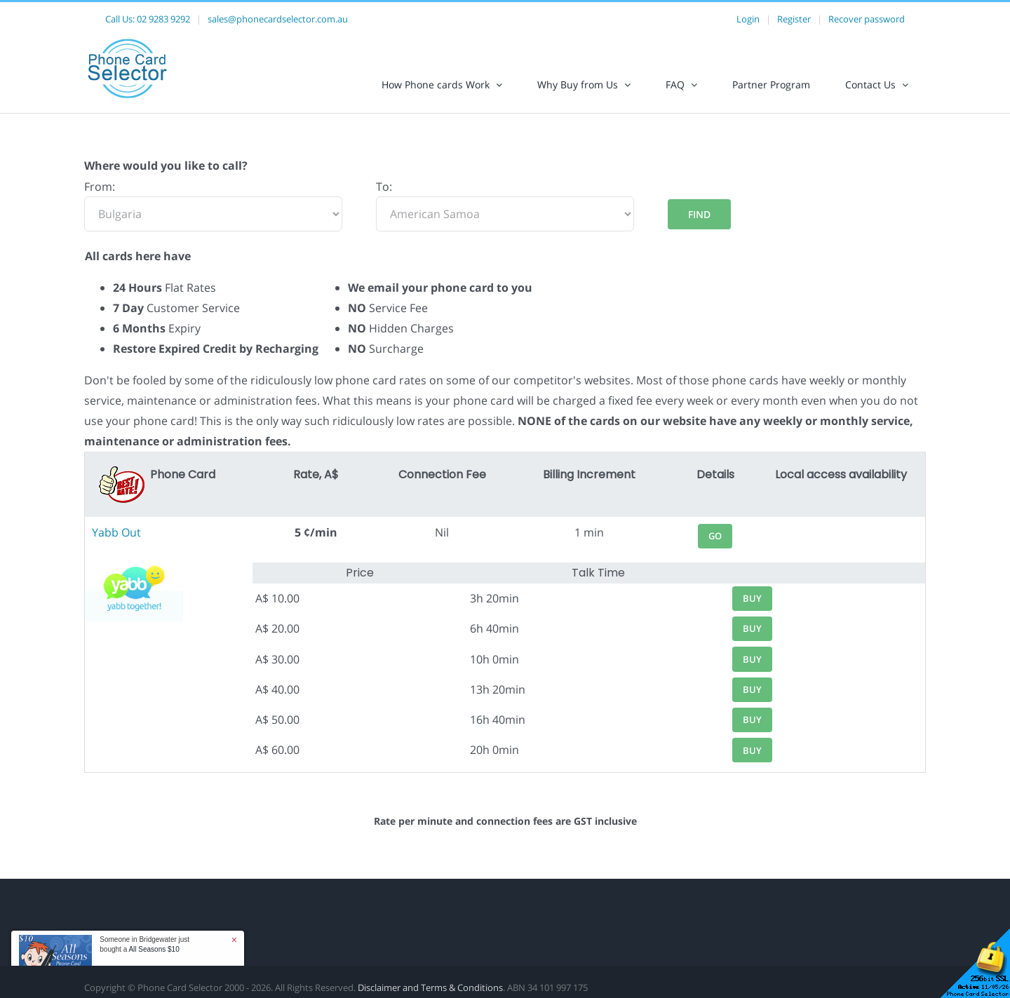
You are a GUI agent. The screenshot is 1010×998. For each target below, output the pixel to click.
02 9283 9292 (163, 19)
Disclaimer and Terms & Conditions (430, 987)
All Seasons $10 (153, 949)
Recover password (866, 19)
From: (99, 186)
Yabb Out (116, 532)
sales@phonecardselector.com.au (278, 19)
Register (794, 19)
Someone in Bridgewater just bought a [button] (144, 944)
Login (748, 19)
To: (384, 186)
